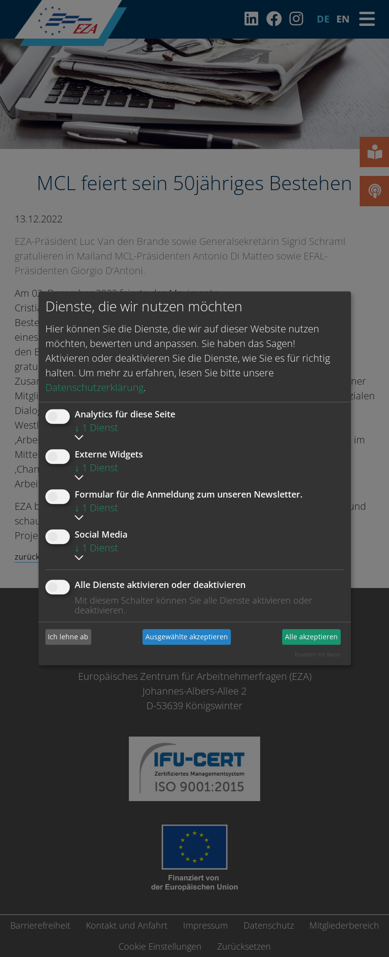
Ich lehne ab (68, 636)
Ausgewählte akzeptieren (186, 636)
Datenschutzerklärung (94, 387)
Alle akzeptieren (311, 636)
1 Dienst (96, 427)
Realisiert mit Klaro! (317, 654)
